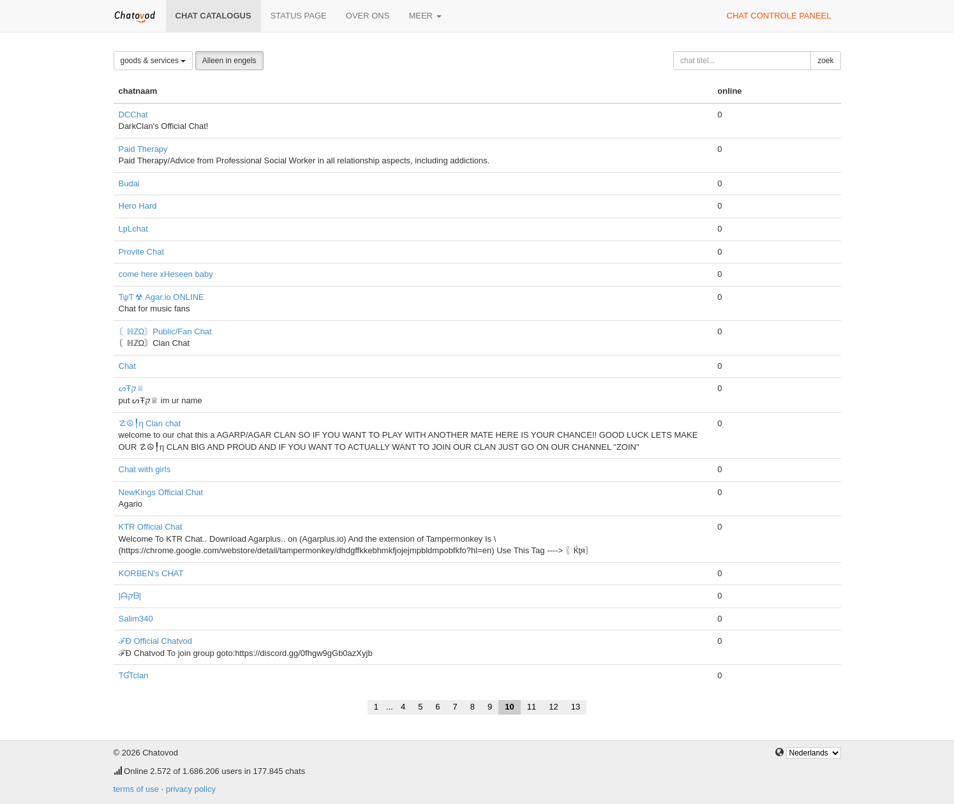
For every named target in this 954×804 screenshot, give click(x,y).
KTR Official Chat (151, 527)
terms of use (137, 789)
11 (531, 706)
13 (575, 706)
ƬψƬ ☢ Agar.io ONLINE (161, 297)
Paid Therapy (143, 149)
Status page (299, 15)
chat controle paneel (779, 15)
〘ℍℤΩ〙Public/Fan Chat (165, 331)
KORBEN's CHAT (151, 573)
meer (424, 15)
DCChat (133, 114)
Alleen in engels (229, 60)
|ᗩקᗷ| (130, 595)
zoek (825, 60)
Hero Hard (138, 206)
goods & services (153, 60)
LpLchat (133, 229)
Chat (127, 366)
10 (509, 706)
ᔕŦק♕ (132, 388)
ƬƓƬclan (134, 675)
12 (553, 706)
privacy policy (191, 789)
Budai (129, 183)
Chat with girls (145, 469)
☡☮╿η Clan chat (150, 423)
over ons (368, 15)
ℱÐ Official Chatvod (156, 641)
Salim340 (136, 618)
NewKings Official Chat (161, 492)
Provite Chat (142, 252)
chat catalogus (213, 15)
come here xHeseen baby (166, 274)
